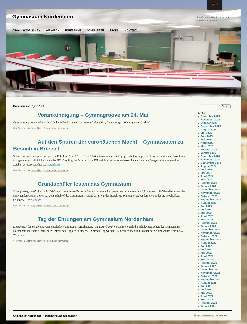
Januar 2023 (208, 226)
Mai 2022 (206, 252)
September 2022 (211, 239)
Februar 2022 (209, 262)
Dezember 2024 (210, 156)
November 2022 (210, 232)
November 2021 (210, 272)
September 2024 (211, 162)
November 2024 (210, 159)
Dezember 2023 (210, 189)
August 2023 (208, 202)
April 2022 (207, 256)
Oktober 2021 (209, 276)
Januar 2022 (208, 266)
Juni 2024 (207, 169)
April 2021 (207, 296)
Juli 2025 (206, 132)
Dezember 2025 (210, 116)
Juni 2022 (207, 249)
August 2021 (208, 282)
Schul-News (36, 128)
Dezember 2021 (210, 269)
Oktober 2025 (209, 122)
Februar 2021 (209, 302)
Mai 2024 (206, 172)
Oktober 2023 (209, 196)
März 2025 (207, 146)
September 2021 (211, 279)
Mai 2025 (206, 139)
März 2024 (207, 179)
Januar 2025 (208, 152)
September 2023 (211, 199)
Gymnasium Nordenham (42, 16)
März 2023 (207, 219)
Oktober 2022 (209, 236)
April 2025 (207, 142)
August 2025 (208, 129)
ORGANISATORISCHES (26, 30)
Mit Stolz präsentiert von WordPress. (212, 316)
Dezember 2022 (210, 229)
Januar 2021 (208, 306)
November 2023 (210, 192)
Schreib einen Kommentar (56, 128)
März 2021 (207, 299)
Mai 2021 (206, 292)
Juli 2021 (206, 286)
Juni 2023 (207, 209)
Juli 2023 (206, 206)
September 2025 (211, 126)
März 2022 (207, 259)
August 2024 (208, 166)
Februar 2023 (209, 222)
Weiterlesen (55, 164)
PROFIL (114, 30)
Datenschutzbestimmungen (61, 315)
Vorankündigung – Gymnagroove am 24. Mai (93, 115)
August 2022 (208, 242)
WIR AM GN (52, 30)
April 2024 (207, 176)
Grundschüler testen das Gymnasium (84, 184)
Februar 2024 (209, 182)
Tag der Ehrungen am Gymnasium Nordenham (95, 219)
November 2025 (210, 119)
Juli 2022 (206, 246)
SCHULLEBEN (95, 30)
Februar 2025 (209, 149)
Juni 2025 (207, 136)
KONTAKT (130, 30)
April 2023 (207, 216)
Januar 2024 (208, 186)
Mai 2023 (206, 212)
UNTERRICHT (73, 30)
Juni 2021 (207, 289)
